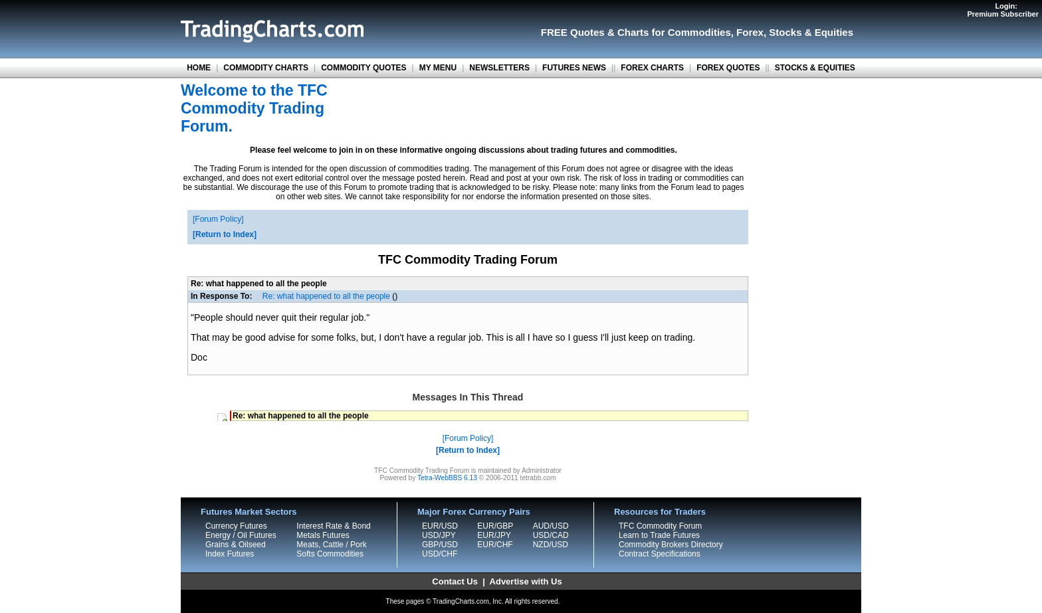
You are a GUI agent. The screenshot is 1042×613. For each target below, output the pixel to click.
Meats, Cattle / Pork (331, 544)
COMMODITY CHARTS (265, 67)
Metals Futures (322, 535)
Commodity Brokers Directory (671, 544)
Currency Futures (236, 526)
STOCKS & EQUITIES (815, 67)
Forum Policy (218, 219)
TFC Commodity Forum (660, 526)
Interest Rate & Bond (333, 526)
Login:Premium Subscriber (1003, 10)
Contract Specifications (659, 554)
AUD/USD (551, 526)
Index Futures (229, 554)
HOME (199, 67)
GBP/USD (440, 544)
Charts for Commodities (674, 32)
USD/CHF (439, 554)
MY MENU (438, 67)
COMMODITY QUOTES (363, 67)
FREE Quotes (573, 32)
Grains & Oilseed (235, 544)
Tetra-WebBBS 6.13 (447, 478)
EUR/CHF (494, 544)
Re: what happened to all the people (326, 296)
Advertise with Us (526, 581)
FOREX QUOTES (728, 67)
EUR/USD (440, 526)
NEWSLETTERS (499, 67)
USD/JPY (439, 535)
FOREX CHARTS (652, 67)
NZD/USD (550, 544)
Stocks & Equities (811, 32)
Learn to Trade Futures (659, 535)
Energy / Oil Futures (240, 535)
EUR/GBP (495, 526)
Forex (750, 32)
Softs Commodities (330, 554)
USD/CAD (551, 535)
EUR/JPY (494, 535)
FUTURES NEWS (574, 67)
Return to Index (224, 234)
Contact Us (455, 581)
